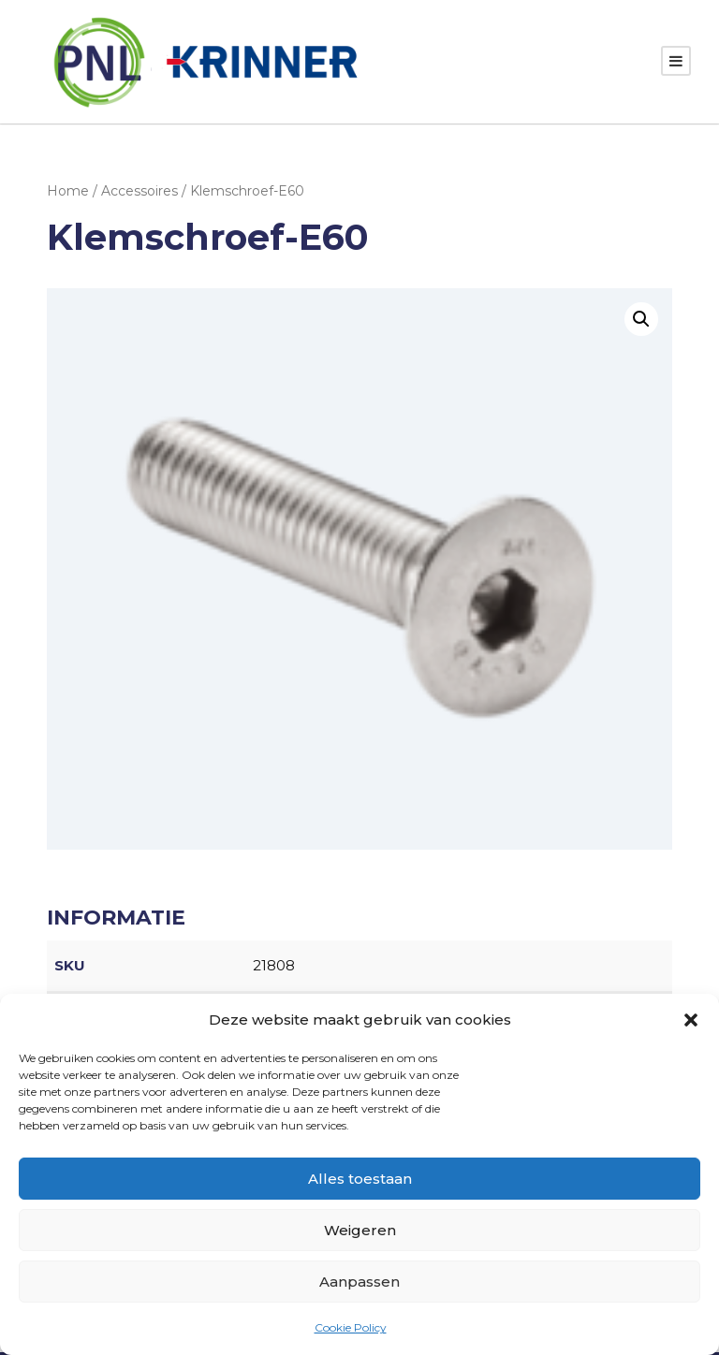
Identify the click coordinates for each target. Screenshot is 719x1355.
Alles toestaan (360, 1178)
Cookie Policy (351, 1327)
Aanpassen (359, 1281)
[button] (691, 1020)
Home (68, 192)
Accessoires (139, 192)
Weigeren (360, 1230)
